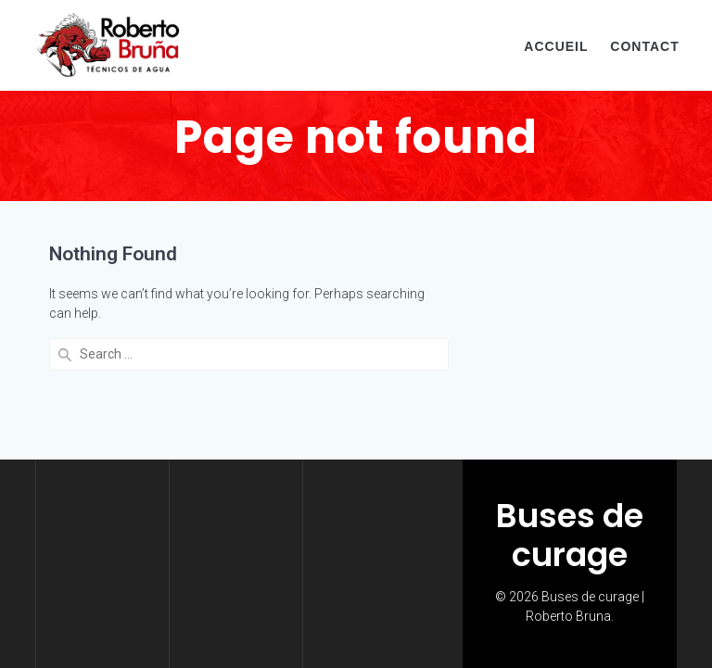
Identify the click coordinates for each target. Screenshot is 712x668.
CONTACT (644, 46)
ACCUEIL (556, 46)
